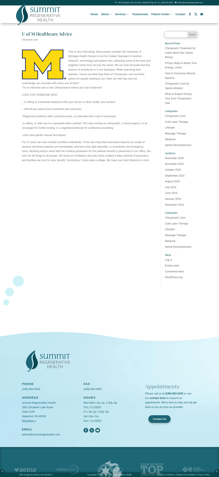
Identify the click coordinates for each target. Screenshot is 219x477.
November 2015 (174, 163)
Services (120, 14)
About (105, 14)
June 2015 (171, 193)
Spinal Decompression (178, 145)
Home (94, 14)
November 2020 (174, 158)
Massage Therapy (175, 133)
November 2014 (174, 204)
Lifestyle (170, 127)
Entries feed (172, 265)
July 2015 (170, 187)
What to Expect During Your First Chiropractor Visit (178, 98)
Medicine (170, 139)
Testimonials (140, 14)
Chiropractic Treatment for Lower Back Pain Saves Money (180, 53)
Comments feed (174, 271)
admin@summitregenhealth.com (190, 3)
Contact (180, 14)
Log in (168, 259)
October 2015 (173, 169)
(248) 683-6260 (167, 3)
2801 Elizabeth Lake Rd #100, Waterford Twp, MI (137, 3)
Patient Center (160, 14)
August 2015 (172, 181)
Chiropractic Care (30, 40)
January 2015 (173, 198)
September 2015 (175, 175)
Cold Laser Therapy (176, 121)
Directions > (29, 420)
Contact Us (159, 419)
